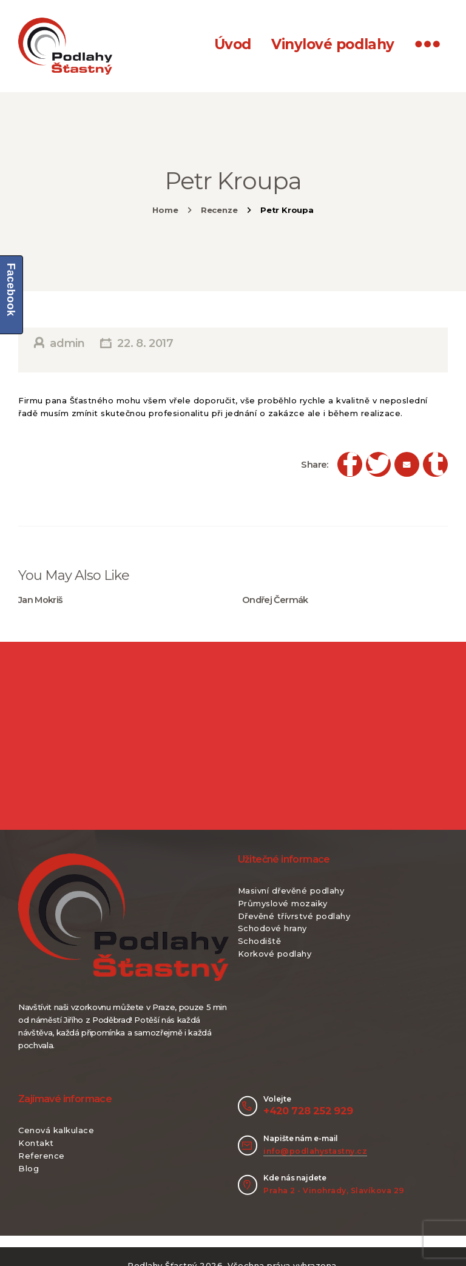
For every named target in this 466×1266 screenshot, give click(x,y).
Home (165, 210)
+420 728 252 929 (308, 1111)
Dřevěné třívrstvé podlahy (294, 916)
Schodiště (260, 941)
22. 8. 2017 (145, 343)
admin (67, 343)
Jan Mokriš (40, 599)
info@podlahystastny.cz (315, 1151)
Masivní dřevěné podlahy (291, 890)
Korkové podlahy (275, 953)
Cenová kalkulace (56, 1130)
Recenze (219, 210)
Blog (28, 1168)
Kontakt (36, 1143)
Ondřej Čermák (275, 599)
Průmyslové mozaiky (283, 903)
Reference (41, 1155)
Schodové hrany (272, 928)
